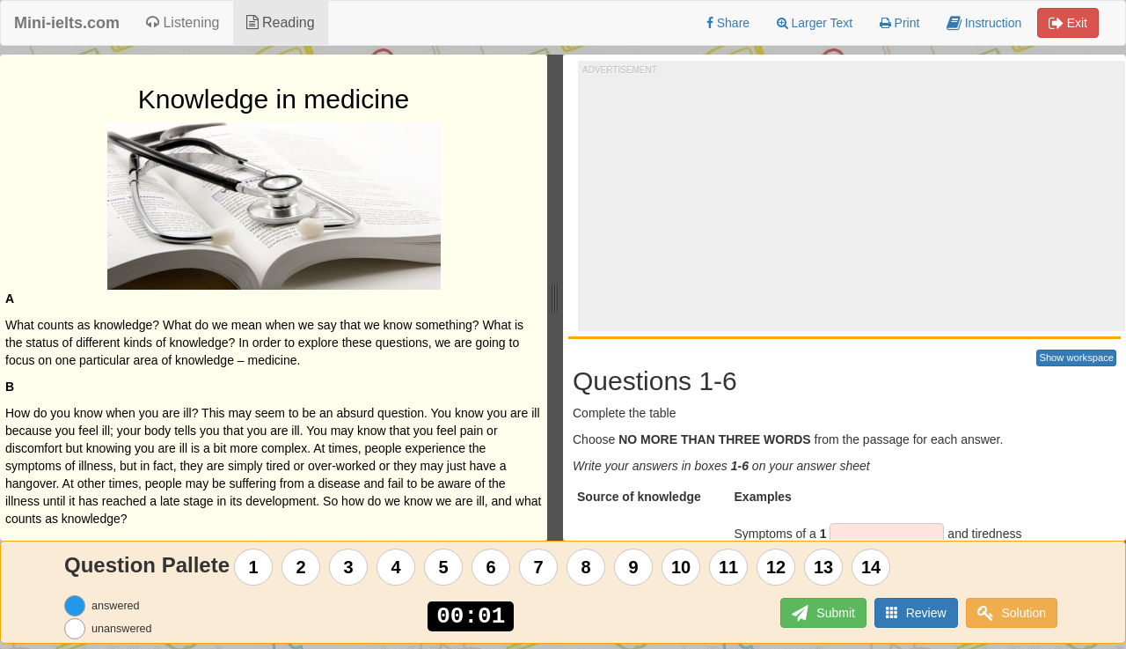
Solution (1011, 613)
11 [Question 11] (728, 567)
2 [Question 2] (301, 567)
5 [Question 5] (444, 567)
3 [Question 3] (349, 567)
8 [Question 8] (586, 567)
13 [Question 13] (823, 567)
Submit (823, 613)
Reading (280, 22)
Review (916, 612)
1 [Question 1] (254, 567)
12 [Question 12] (776, 567)
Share (727, 23)
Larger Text (815, 23)
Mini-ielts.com (67, 23)
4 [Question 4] (396, 567)
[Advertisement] (854, 199)
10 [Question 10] (681, 567)
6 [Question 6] (491, 567)
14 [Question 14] (871, 567)
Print (900, 23)
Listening (183, 22)
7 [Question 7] (539, 567)
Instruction (984, 23)
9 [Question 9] (634, 567)
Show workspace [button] (1076, 357)
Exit (1068, 23)
